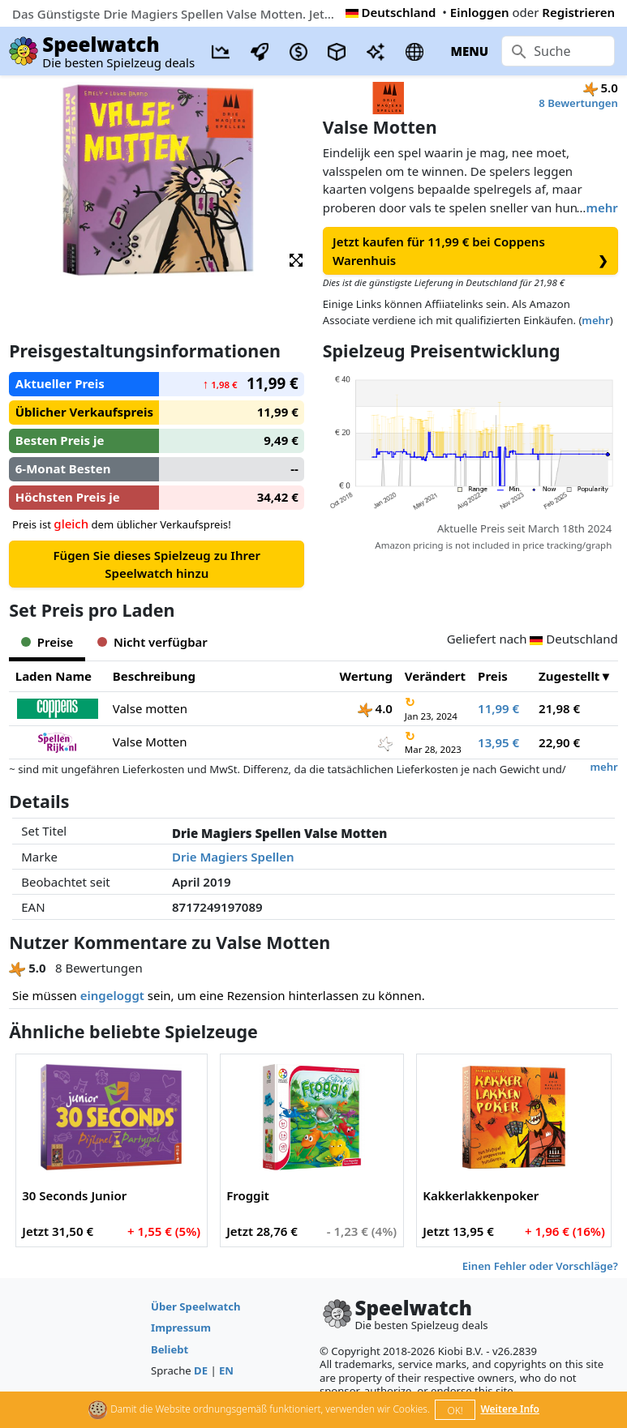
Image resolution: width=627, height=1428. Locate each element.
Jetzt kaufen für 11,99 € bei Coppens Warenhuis (470, 251)
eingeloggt (112, 995)
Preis (493, 676)
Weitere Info (509, 1409)
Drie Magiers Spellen (233, 857)
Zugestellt (569, 676)
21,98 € (559, 708)
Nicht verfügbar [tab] (152, 642)
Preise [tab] (47, 642)
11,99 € (498, 708)
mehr (601, 207)
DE (201, 1370)
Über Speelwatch (195, 1306)
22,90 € (559, 742)
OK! (455, 1410)
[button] (296, 259)
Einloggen (479, 12)
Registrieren (578, 12)
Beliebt (169, 1349)
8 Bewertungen (578, 103)
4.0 (375, 708)
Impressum (181, 1327)
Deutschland (391, 12)
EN (226, 1370)
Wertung (366, 676)
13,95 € (498, 742)
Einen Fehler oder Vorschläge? (540, 1266)
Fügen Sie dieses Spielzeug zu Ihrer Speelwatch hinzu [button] (157, 564)
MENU (469, 51)
